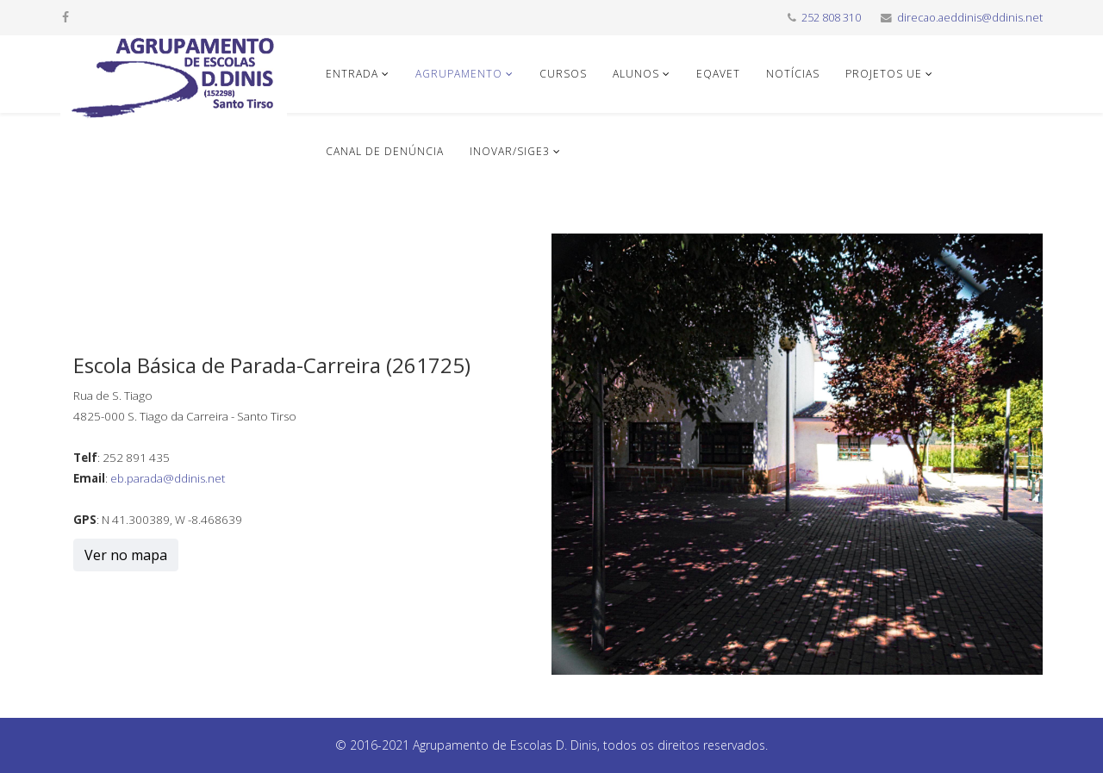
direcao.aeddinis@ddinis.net (970, 17)
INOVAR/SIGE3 (510, 151)
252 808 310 (831, 17)
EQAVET (718, 73)
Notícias (792, 73)
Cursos (563, 73)
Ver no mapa (125, 554)
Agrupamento (458, 73)
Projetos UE (883, 73)
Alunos (636, 73)
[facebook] (65, 17)
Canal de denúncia (385, 151)
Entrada (352, 73)
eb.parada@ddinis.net (167, 478)
